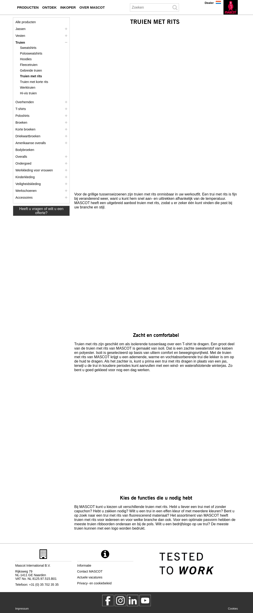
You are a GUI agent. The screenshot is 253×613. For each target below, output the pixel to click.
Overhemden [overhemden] (24, 102)
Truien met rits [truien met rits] (31, 76)
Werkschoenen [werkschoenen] (26, 191)
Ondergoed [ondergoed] (23, 163)
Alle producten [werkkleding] (25, 22)
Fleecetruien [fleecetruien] (28, 65)
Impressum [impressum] (22, 608)
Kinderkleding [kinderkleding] (25, 177)
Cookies (233, 608)
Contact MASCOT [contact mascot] (90, 571)
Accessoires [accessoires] (23, 197)
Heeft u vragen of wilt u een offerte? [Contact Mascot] (41, 211)
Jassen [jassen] (20, 29)
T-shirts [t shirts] (20, 109)
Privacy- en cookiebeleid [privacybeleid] (94, 583)
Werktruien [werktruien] (27, 87)
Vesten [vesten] (20, 36)
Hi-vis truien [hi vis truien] (28, 93)
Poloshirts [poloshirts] (22, 116)
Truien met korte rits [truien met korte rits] (34, 82)
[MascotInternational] (145, 600)
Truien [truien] (20, 42)
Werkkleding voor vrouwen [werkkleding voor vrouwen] (34, 170)
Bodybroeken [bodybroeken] (24, 150)
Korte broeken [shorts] (25, 129)
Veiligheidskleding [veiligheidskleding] (28, 184)
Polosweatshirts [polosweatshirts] (31, 53)
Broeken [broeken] (21, 122)
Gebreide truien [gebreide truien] (31, 70)
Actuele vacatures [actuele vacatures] (89, 577)
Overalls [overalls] (21, 156)
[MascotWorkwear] (108, 600)
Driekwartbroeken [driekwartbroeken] (27, 136)
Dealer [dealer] (209, 3)
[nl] (230, 7)
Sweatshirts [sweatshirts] (28, 48)
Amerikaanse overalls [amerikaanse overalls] (30, 143)
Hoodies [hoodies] (26, 59)
